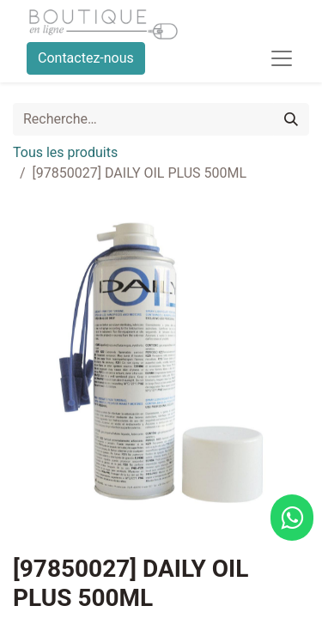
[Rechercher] (291, 119)
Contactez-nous (86, 58)
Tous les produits (65, 152)
